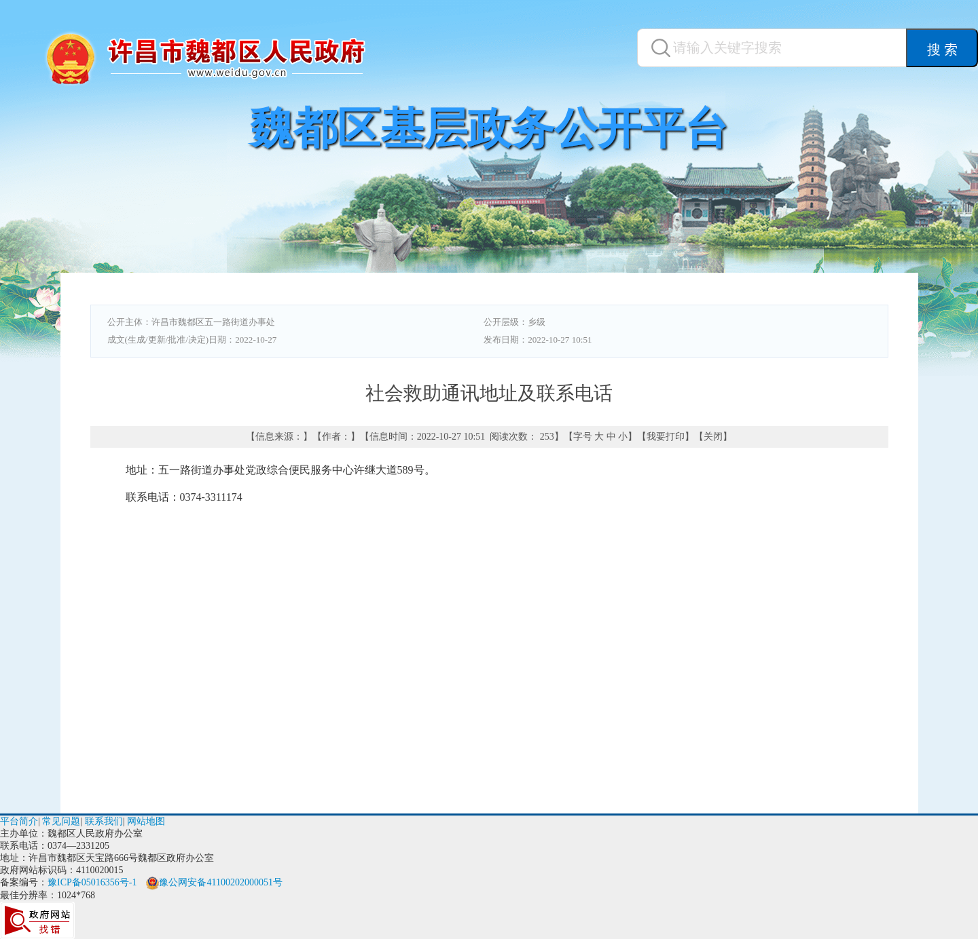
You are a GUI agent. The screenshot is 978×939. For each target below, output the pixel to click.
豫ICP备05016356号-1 (92, 882)
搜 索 (942, 49)
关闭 (713, 437)
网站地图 (146, 821)
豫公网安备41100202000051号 (214, 882)
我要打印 (666, 437)
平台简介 (19, 821)
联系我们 (104, 821)
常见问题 (61, 821)
